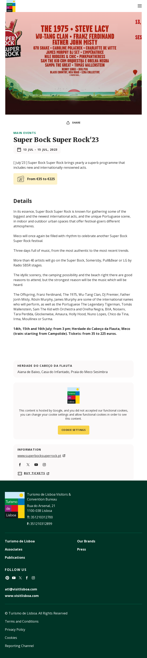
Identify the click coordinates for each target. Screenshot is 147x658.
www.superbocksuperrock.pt (39, 455)
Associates (13, 549)
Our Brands (86, 541)
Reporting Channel (19, 646)
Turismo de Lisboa (20, 541)
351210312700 (42, 517)
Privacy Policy (15, 629)
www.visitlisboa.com (22, 595)
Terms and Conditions (22, 621)
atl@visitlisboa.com (21, 589)
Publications (15, 557)
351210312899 (41, 523)
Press (81, 549)
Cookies (11, 637)
